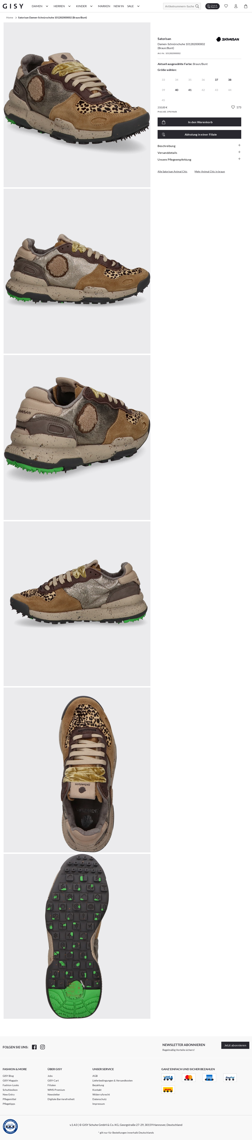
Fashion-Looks (11, 1085)
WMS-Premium (56, 1089)
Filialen (52, 1085)
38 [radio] (229, 79)
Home (9, 17)
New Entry (9, 1094)
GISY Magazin (10, 1080)
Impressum (98, 1103)
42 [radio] (203, 89)
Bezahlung (98, 1085)
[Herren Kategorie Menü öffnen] (69, 6)
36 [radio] (203, 79)
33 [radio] (163, 79)
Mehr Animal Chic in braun (210, 171)
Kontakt (96, 1089)
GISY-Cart (53, 1080)
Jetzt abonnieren (235, 1045)
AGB (95, 1075)
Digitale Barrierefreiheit (61, 1099)
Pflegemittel (9, 1099)
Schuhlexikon (10, 1089)
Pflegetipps (9, 1103)
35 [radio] (190, 79)
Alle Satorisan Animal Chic (172, 171)
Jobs (50, 1075)
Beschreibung (199, 146)
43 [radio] (216, 89)
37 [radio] (216, 79)
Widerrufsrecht (101, 1094)
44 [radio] (229, 89)
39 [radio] (163, 89)
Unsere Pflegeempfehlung (199, 159)
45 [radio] (163, 100)
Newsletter (54, 1094)
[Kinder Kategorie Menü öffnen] (91, 6)
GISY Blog (8, 1075)
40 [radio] (176, 89)
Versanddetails (199, 152)
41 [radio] (190, 89)
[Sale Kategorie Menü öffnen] (138, 6)
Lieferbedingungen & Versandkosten (112, 1080)
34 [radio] (176, 79)
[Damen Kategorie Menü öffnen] (47, 6)
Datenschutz (99, 1099)
